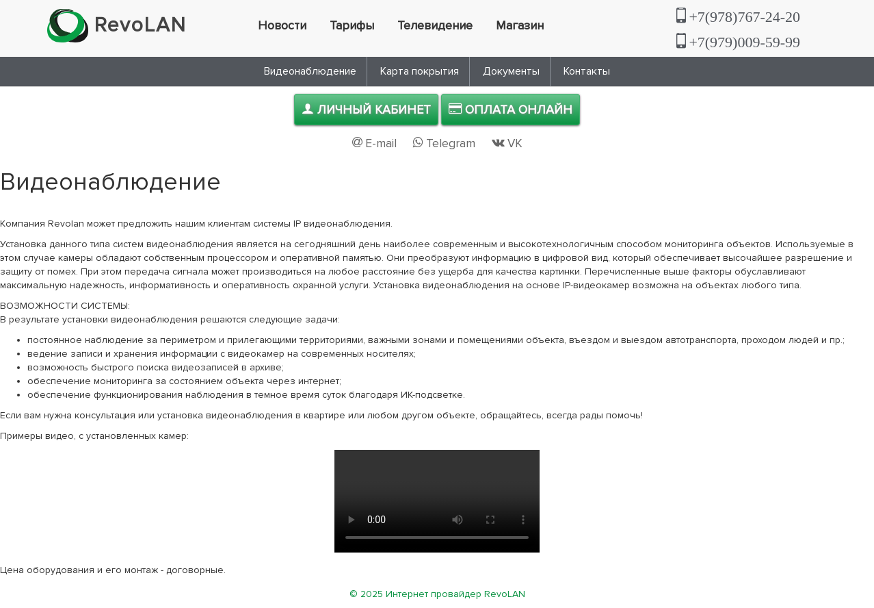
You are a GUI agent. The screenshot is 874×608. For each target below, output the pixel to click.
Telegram (445, 143)
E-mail (375, 143)
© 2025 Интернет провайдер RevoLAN (437, 594)
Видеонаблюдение (310, 71)
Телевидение (435, 25)
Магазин (520, 25)
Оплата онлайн (510, 109)
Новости (282, 25)
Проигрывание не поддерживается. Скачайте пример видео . (437, 501)
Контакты (587, 71)
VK (507, 143)
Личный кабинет (366, 109)
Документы (511, 71)
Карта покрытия (419, 71)
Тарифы (352, 25)
